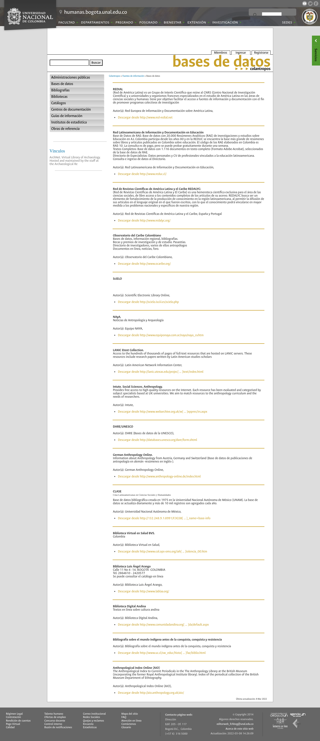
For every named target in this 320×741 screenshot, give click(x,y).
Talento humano (53, 714)
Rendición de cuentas (18, 720)
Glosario (126, 727)
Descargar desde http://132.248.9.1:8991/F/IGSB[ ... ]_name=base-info (164, 518)
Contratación (13, 717)
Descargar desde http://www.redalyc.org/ (144, 220)
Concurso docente (54, 720)
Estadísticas (90, 727)
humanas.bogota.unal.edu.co (95, 12)
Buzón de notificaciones (58, 727)
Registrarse (261, 53)
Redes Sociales (91, 717)
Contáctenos (128, 724)
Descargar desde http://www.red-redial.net (145, 117)
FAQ (123, 717)
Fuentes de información (133, 76)
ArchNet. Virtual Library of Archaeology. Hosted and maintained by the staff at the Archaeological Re (75, 160)
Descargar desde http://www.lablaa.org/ (143, 591)
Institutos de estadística (69, 122)
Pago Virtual (13, 724)
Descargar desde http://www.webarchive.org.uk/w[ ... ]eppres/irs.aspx (162, 412)
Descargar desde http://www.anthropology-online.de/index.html (159, 476)
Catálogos (58, 103)
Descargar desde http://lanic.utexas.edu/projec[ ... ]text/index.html (160, 372)
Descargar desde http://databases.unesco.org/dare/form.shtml (157, 440)
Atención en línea (131, 720)
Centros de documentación (71, 109)
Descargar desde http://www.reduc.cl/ (142, 174)
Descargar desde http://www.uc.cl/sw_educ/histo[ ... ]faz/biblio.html (161, 653)
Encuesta (88, 724)
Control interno (53, 724)
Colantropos (114, 76)
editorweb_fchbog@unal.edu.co (235, 724)
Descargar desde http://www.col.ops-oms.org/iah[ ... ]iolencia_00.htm (162, 551)
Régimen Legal (14, 714)
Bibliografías (60, 90)
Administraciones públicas (70, 77)
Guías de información (66, 116)
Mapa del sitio (129, 714)
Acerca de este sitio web (239, 729)
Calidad (10, 727)
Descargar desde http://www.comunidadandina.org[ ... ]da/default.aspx (163, 625)
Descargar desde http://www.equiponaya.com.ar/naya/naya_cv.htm (161, 335)
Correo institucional (94, 714)
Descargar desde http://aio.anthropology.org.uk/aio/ (151, 693)
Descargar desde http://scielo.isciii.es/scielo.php (148, 302)
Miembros (220, 53)
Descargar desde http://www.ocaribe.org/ (144, 264)
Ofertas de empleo (55, 717)
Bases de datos (62, 84)
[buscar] (272, 15)
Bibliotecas (59, 96)
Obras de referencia (65, 129)
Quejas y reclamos (93, 720)
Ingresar (240, 53)
